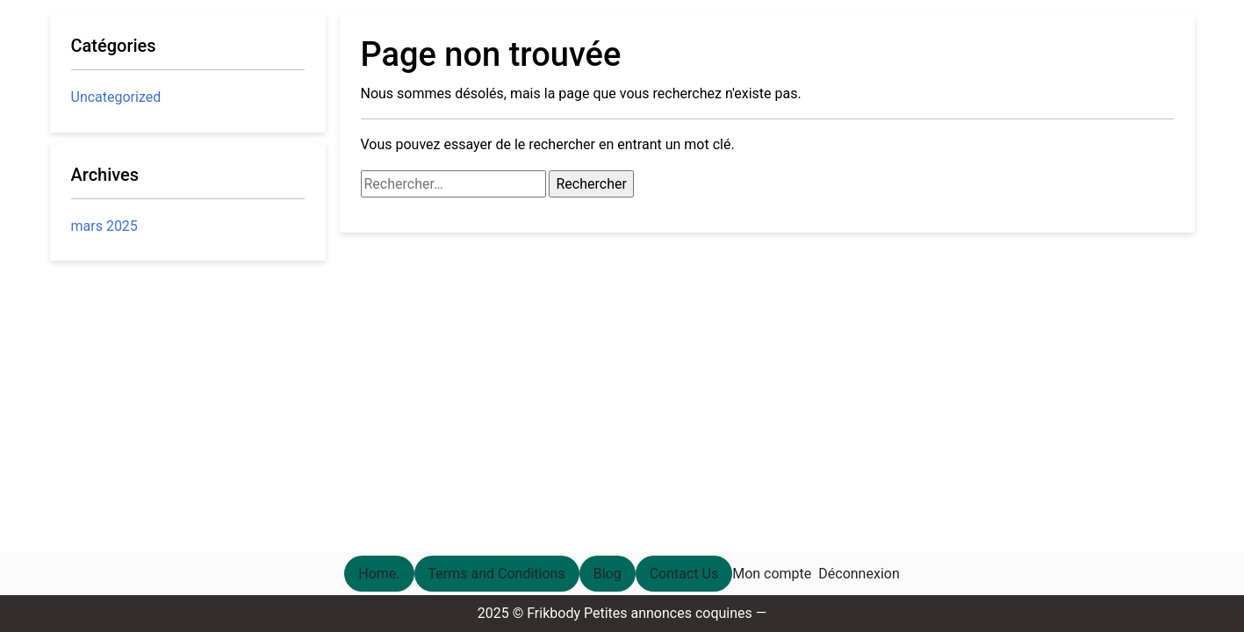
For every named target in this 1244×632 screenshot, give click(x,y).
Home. (378, 573)
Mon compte (771, 573)
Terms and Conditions (496, 573)
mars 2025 (104, 226)
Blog (607, 573)
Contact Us (684, 573)
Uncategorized (116, 97)
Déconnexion (858, 573)
